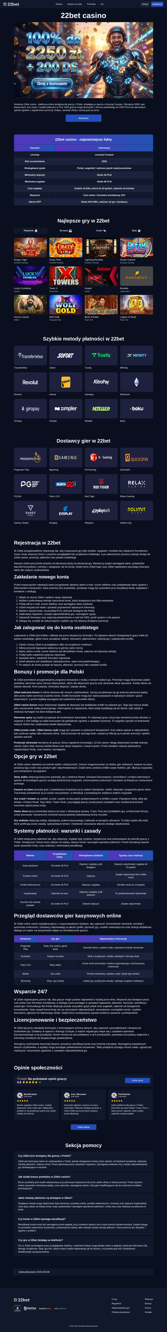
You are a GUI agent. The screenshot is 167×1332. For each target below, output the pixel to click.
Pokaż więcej (83, 1127)
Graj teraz (83, 118)
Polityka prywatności (121, 1312)
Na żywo (66, 230)
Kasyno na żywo (75, 4)
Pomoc (148, 1308)
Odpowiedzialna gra (120, 1308)
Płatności (149, 1299)
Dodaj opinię (137, 1080)
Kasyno (59, 4)
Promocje (91, 4)
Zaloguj (145, 4)
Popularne (31, 230)
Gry (102, 4)
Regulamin (116, 1303)
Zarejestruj (157, 4)
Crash (101, 230)
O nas (114, 1299)
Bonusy (148, 1303)
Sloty (136, 230)
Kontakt (148, 1312)
